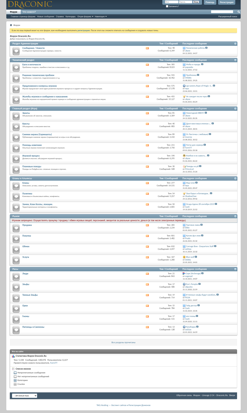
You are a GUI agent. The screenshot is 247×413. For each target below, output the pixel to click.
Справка (60, 16)
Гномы (25, 316)
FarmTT (53, 362)
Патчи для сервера (194, 145)
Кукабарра (191, 327)
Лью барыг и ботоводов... (198, 193)
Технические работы (195, 48)
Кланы (25, 183)
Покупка (26, 235)
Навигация (100, 16)
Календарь (71, 16)
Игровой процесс (31, 155)
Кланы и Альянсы (22, 178)
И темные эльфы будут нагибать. (201, 295)
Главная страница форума (23, 16)
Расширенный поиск (227, 16)
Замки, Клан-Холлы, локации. (37, 204)
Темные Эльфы (30, 295)
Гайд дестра (191, 305)
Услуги (25, 257)
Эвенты (26, 113)
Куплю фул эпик (193, 235)
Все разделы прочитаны (123, 342)
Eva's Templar (192, 284)
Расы (15, 269)
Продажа (27, 225)
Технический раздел (23, 60)
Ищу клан (190, 183)
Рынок (16, 216)
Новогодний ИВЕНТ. (195, 113)
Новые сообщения (45, 16)
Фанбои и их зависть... (196, 155)
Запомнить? (172, 6)
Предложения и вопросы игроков (39, 86)
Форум (13, 12)
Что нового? (29, 12)
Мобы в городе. (193, 64)
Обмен (25, 246)
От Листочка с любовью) (197, 134)
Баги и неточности (31, 64)
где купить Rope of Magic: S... (199, 86)
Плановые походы (31, 166)
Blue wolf (190, 257)
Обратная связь (184, 395)
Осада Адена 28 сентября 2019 (200, 204)
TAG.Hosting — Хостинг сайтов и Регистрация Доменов (124, 405)
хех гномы (191, 316)
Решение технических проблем (38, 75)
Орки (25, 305)
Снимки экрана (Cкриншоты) (37, 134)
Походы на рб (192, 166)
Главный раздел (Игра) (24, 108)
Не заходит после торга (196, 96)
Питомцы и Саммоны (33, 327)
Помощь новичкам (32, 145)
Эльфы (25, 284)
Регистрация (226, 2)
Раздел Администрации (25, 43)
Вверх (232, 395)
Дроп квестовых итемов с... (198, 123)
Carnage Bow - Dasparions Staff (200, 246)
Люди (25, 273)
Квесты (26, 123)
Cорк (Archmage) (193, 273)
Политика (27, 193)
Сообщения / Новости (33, 48)
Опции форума (84, 16)
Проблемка (191, 75)
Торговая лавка (193, 225)
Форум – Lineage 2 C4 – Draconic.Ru (210, 395)
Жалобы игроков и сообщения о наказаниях (45, 96)
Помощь (210, 2)
